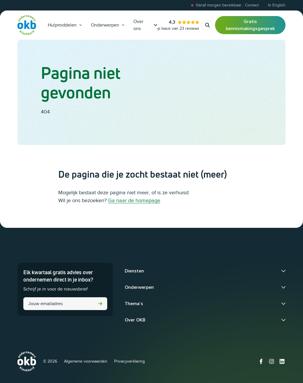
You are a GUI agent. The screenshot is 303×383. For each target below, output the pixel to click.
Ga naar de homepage (134, 200)
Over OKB (135, 320)
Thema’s (134, 303)
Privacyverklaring (129, 361)
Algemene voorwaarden (85, 361)
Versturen (100, 303)
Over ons (145, 25)
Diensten (134, 271)
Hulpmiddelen (65, 25)
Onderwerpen (107, 25)
